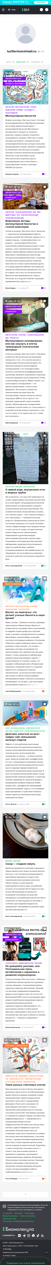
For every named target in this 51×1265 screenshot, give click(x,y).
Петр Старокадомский (13, 565)
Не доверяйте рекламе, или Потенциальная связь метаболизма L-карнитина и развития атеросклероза (22, 971)
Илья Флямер (10, 288)
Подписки (37, 62)
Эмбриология (29, 1082)
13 (45, 423)
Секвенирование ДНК (14, 218)
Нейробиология (33, 728)
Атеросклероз (11, 963)
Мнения (18, 487)
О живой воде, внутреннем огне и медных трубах (25, 491)
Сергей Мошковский (13, 691)
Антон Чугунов (11, 804)
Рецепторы (18, 731)
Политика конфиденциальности (18, 1221)
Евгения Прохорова (12, 1027)
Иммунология (11, 1076)
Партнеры (29, 1213)
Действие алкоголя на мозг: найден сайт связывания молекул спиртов (22, 737)
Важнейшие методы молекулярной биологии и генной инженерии (21, 224)
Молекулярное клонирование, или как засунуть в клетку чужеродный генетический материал (24, 345)
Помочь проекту (27, 1216)
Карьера (33, 606)
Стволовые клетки (13, 1082)
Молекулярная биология (20, 116)
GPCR (7, 728)
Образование (29, 487)
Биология (9, 107)
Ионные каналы (18, 728)
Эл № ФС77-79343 (9, 1255)
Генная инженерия (23, 212)
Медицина (23, 1076)
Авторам (18, 1213)
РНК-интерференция (29, 215)
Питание (9, 731)
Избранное (22, 62)
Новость (46, 713)
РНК (18, 215)
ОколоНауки (24, 609)
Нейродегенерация (33, 1079)
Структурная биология (34, 731)
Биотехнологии (22, 107)
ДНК (34, 212)
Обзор (25, 72)
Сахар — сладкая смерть (20, 864)
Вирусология (11, 335)
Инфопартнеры (10, 1216)
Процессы (14, 338)
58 (45, 565)
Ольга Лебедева (11, 1178)
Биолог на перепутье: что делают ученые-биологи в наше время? (25, 615)
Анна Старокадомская (13, 916)
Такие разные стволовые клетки (25, 1084)
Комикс (19, 110)
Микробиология (26, 963)
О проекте (8, 1213)
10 (45, 288)
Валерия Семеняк (12, 174)
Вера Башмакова (11, 423)
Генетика (22, 335)
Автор (10, 62)
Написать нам (9, 1218)
